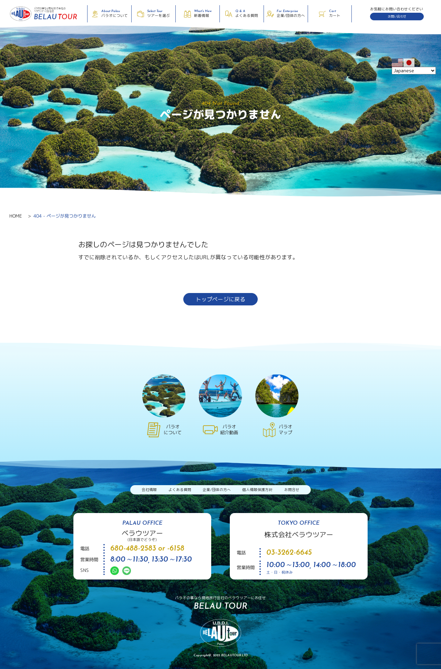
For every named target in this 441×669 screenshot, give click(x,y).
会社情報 (149, 489)
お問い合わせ (397, 16)
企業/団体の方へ (217, 489)
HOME (15, 216)
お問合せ (291, 489)
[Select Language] (414, 70)
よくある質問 (179, 489)
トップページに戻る (220, 299)
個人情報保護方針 (257, 489)
